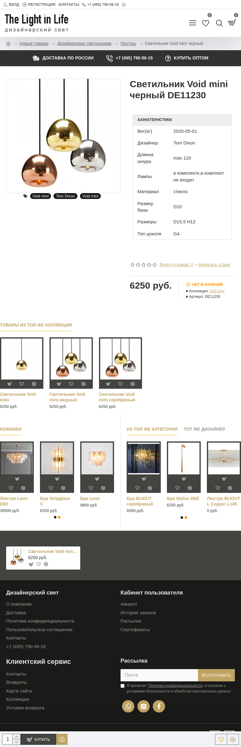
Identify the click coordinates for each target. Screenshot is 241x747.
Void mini (41, 196)
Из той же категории (152, 429)
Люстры (128, 43)
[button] (55, 517)
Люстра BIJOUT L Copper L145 (223, 501)
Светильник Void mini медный (67, 397)
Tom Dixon (65, 196)
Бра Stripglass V (55, 501)
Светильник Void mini (18, 397)
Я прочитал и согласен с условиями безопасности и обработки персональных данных (175, 688)
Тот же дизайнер (204, 429)
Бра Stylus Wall (183, 498)
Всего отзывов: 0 (176, 264)
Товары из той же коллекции (36, 325)
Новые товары (33, 43)
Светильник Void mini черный (53, 551)
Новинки (11, 429)
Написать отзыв (214, 264)
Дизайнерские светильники (84, 43)
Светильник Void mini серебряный (117, 397)
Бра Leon (90, 498)
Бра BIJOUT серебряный (140, 501)
